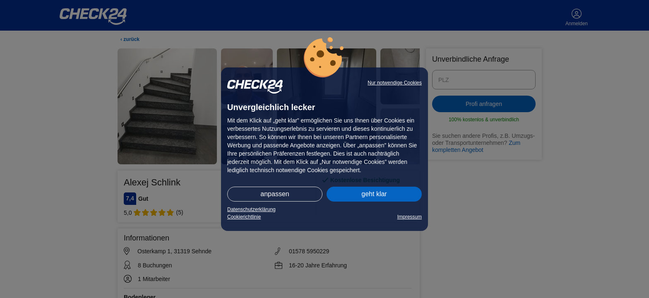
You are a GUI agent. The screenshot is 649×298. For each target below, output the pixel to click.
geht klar (374, 193)
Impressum (409, 217)
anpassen (274, 193)
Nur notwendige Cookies (395, 83)
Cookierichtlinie (244, 217)
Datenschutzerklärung (251, 209)
